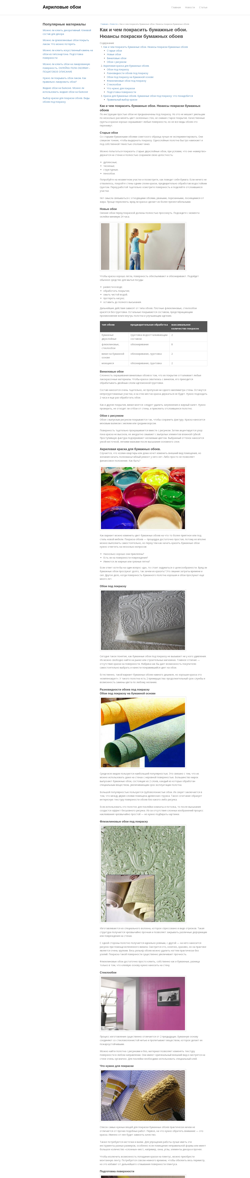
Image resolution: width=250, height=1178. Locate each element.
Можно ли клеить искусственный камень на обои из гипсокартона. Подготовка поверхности (68, 54)
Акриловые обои (62, 7)
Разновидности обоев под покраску (127, 73)
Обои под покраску (118, 69)
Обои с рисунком (116, 61)
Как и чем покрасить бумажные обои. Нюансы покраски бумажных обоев (145, 46)
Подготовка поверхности (121, 92)
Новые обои (114, 54)
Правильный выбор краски (122, 99)
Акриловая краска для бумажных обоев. (126, 65)
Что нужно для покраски (121, 88)
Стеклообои (114, 84)
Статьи (203, 7)
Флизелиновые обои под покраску (126, 80)
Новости (190, 7)
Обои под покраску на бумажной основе (130, 77)
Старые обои (114, 50)
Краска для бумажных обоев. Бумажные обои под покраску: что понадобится (148, 95)
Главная (176, 7)
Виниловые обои (116, 58)
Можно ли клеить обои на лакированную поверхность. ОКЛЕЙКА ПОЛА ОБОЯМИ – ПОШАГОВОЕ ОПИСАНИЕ (66, 67)
